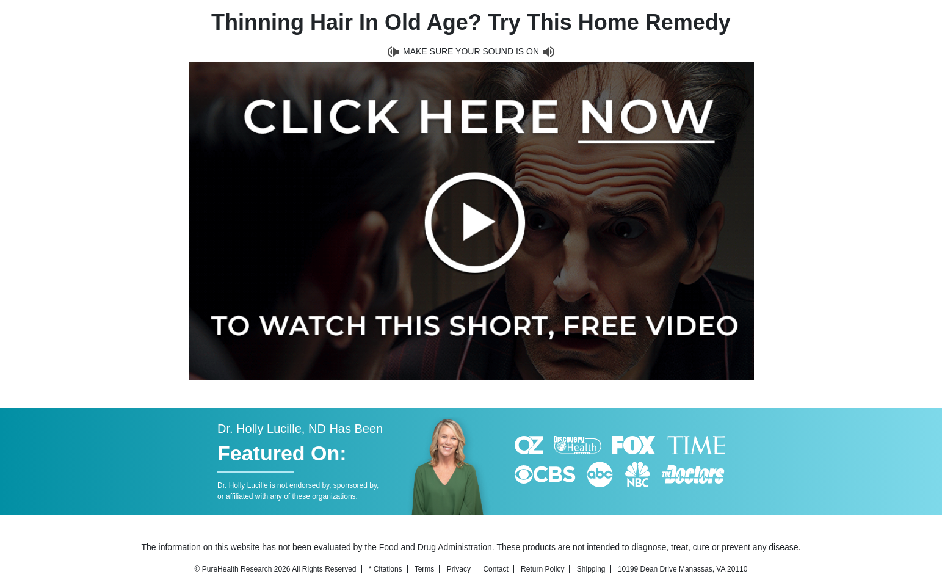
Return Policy (542, 569)
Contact (495, 569)
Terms (425, 569)
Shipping (591, 569)
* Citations (385, 569)
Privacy (459, 569)
